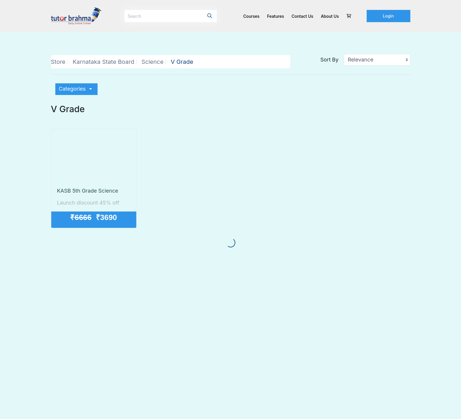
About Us (330, 16)
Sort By (329, 60)
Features (275, 16)
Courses (251, 16)
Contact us (302, 16)
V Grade (182, 61)
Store (58, 61)
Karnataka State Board (103, 61)
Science (153, 61)
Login (388, 15)
